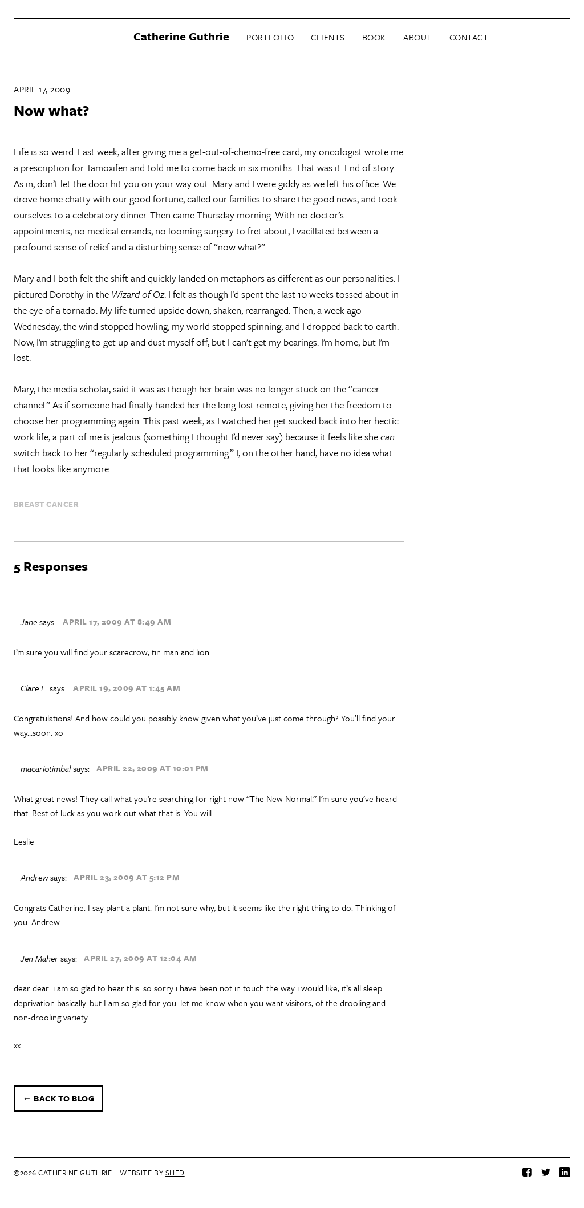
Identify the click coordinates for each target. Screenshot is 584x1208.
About (417, 37)
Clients (328, 37)
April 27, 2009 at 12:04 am (140, 958)
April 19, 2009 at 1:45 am (126, 688)
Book (374, 37)
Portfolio (270, 37)
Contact (469, 37)
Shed (175, 1172)
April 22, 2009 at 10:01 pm (152, 769)
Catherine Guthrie (181, 36)
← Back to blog (58, 1098)
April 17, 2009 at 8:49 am (117, 621)
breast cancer (46, 504)
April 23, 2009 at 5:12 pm (127, 877)
